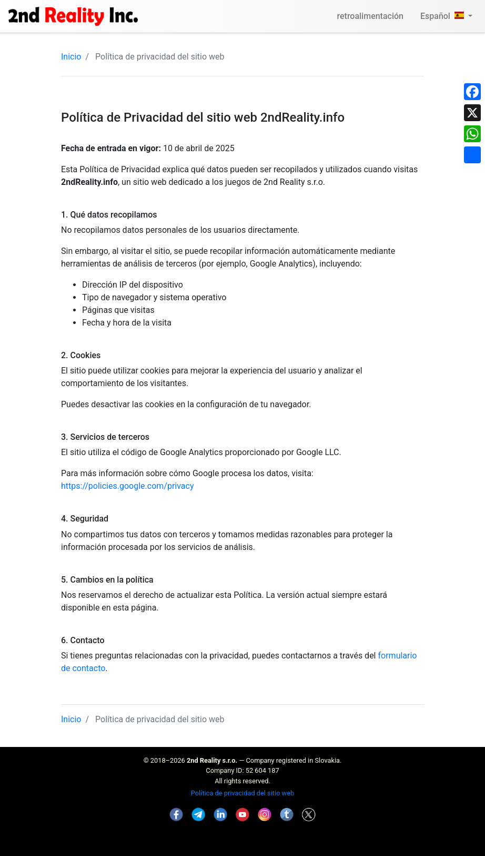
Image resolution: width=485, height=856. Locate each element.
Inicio (71, 57)
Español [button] (443, 16)
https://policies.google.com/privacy (127, 486)
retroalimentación (370, 16)
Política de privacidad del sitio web (242, 793)
